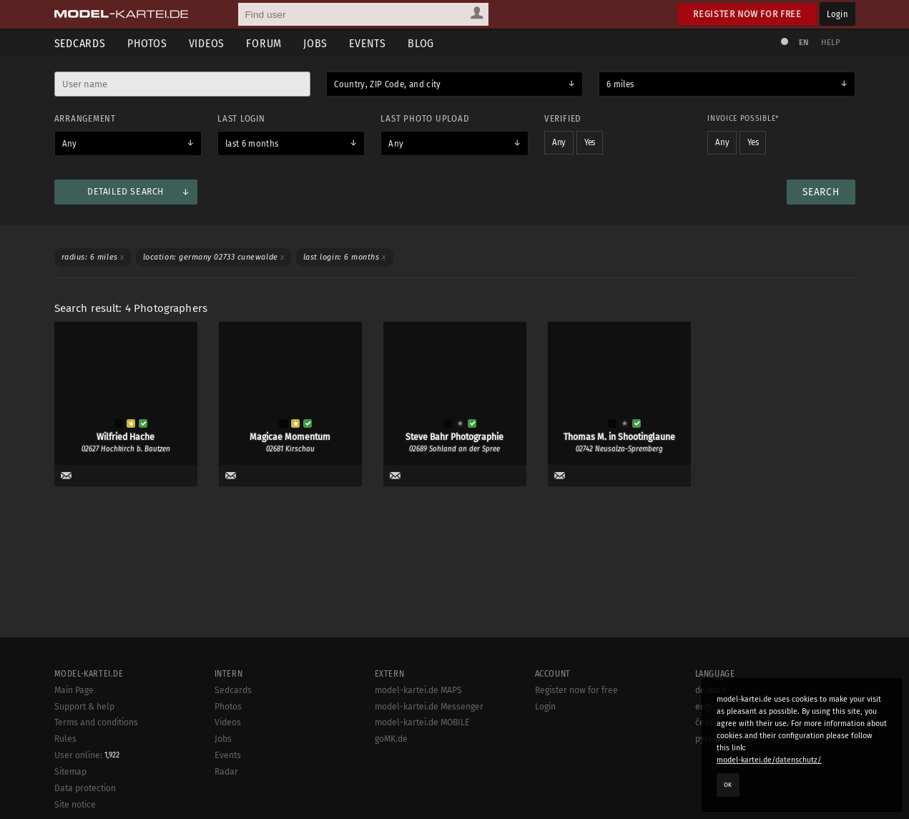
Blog (421, 43)
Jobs (315, 43)
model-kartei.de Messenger (429, 783)
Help (831, 42)
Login (837, 14)
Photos (147, 43)
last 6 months (252, 144)
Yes (589, 142)
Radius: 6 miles (93, 257)
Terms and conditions (96, 798)
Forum (264, 43)
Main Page (74, 766)
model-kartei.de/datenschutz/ (769, 760)
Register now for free (747, 14)
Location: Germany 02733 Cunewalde (214, 257)
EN (804, 42)
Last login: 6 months (344, 257)
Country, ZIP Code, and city (387, 84)
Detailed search (125, 192)
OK (728, 784)
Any (69, 144)
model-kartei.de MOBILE (422, 798)
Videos (207, 43)
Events (367, 43)
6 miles (620, 84)
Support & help (84, 783)
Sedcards (80, 43)
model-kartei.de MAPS (418, 766)
